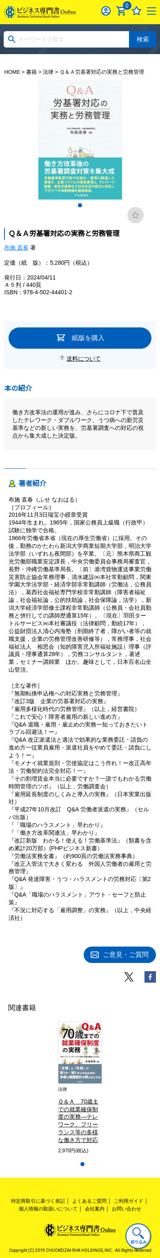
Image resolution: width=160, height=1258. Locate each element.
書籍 (31, 72)
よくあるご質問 (89, 1201)
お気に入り (136, 11)
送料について (84, 358)
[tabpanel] (80, 140)
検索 (143, 39)
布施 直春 (16, 247)
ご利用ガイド (128, 1201)
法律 (48, 72)
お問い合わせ (126, 1209)
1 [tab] (80, 205)
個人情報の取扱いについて (48, 1209)
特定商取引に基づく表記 (38, 1201)
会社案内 (94, 1209)
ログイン (106, 11)
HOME (12, 72)
